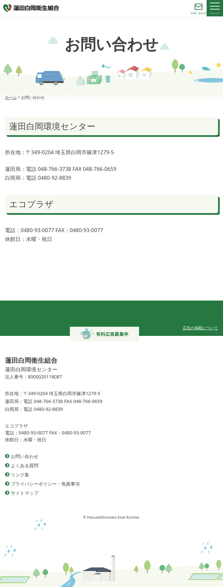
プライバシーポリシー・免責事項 (45, 484)
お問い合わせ (24, 456)
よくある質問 (24, 465)
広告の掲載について (200, 328)
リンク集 (20, 474)
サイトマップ (24, 493)
